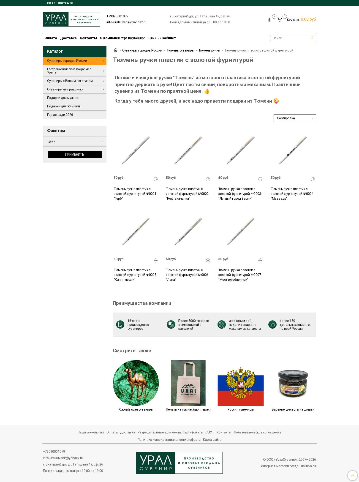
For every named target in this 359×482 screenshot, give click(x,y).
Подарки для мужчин (63, 98)
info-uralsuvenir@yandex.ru (126, 22)
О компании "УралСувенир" (122, 38)
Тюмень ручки (209, 50)
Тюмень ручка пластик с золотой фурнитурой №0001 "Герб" (135, 193)
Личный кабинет (162, 38)
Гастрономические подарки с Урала (69, 70)
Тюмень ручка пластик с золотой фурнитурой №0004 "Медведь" (292, 193)
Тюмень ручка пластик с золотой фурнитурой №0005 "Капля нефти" (135, 274)
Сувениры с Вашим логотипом (70, 81)
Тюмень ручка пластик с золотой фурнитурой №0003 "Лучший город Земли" (239, 193)
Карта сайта (212, 439)
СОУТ (210, 432)
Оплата (51, 38)
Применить (74, 154)
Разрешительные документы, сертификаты (170, 432)
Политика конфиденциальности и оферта (169, 439)
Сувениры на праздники (65, 89)
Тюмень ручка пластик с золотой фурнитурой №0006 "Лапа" (187, 274)
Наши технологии (91, 432)
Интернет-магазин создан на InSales (288, 466)
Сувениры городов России (142, 50)
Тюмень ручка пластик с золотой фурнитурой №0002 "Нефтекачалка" (187, 193)
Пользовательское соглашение (257, 432)
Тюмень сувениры (180, 50)
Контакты (88, 38)
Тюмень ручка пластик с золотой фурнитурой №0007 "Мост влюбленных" (239, 274)
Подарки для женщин (63, 106)
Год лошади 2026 (60, 115)
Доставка (68, 38)
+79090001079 (117, 16)
